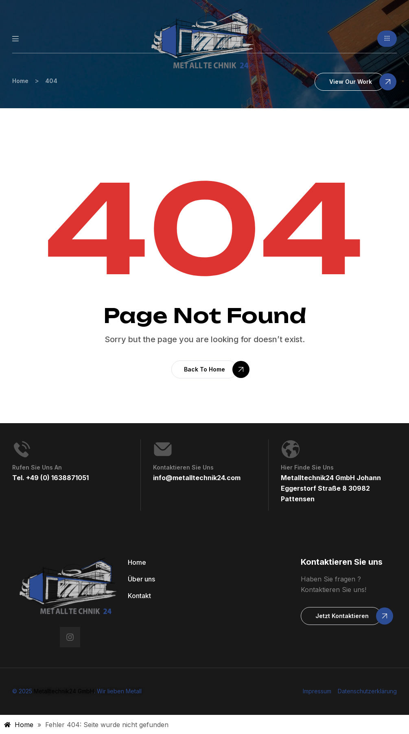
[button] (387, 39)
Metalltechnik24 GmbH (64, 691)
